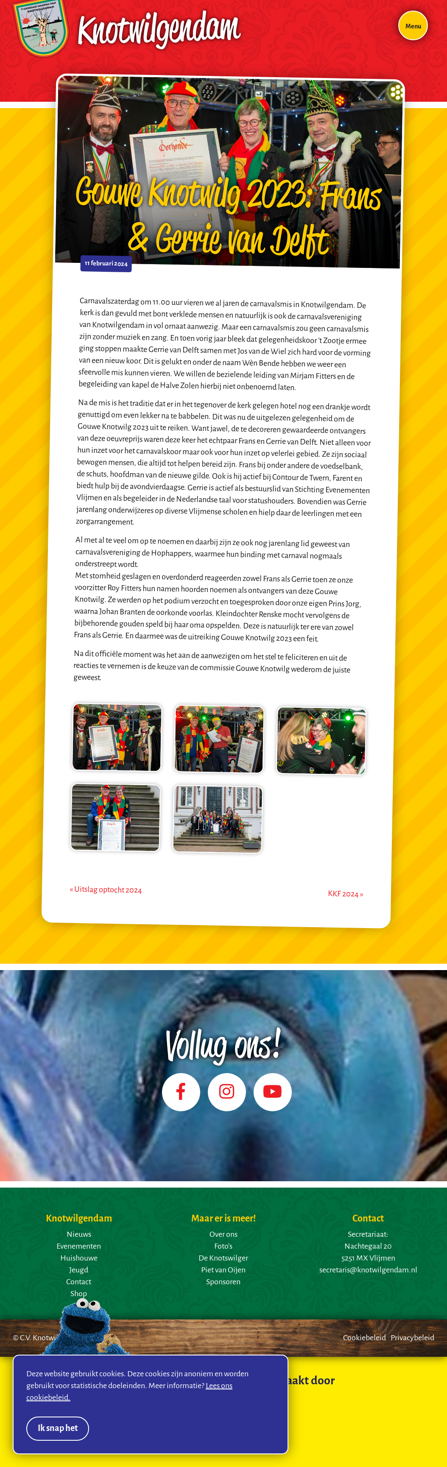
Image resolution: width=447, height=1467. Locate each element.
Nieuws (79, 1234)
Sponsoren (223, 1282)
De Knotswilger (223, 1258)
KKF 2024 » (345, 894)
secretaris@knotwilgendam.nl (368, 1270)
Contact (78, 1282)
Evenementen (78, 1246)
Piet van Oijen (223, 1270)
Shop (78, 1294)
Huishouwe (79, 1258)
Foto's (223, 1246)
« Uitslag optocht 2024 (106, 890)
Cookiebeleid (364, 1338)
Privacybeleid (412, 1338)
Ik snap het (58, 1429)
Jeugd (78, 1270)
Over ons (223, 1234)
